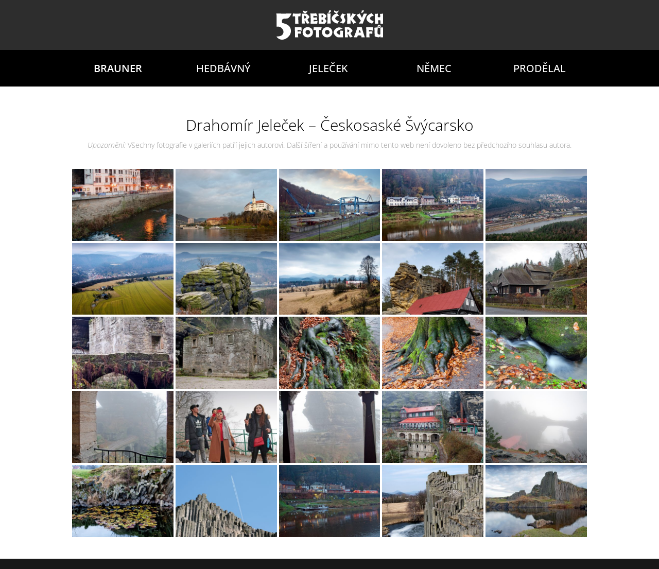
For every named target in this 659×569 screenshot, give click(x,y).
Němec (434, 68)
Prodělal (539, 68)
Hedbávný (223, 68)
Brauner (118, 68)
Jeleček (328, 68)
